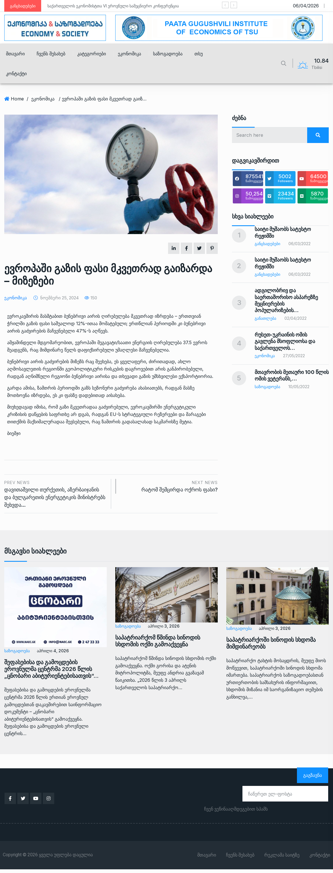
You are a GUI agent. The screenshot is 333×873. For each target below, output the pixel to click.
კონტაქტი (16, 73)
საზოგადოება (168, 53)
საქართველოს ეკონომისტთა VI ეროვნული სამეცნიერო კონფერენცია (113, 5)
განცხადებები (267, 243)
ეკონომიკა (129, 53)
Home (17, 99)
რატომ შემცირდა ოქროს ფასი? (170, 486)
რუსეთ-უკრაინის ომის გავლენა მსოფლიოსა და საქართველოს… (285, 341)
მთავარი (15, 53)
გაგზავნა (312, 775)
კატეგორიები (91, 53)
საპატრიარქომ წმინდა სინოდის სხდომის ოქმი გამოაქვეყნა (157, 641)
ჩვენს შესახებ (51, 53)
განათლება (265, 318)
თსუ (198, 53)
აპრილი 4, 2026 (53, 650)
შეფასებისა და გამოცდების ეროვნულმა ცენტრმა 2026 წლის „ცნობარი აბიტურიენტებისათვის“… (51, 669)
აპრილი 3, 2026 (163, 626)
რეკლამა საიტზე (282, 855)
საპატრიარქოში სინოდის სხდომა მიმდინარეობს (271, 643)
